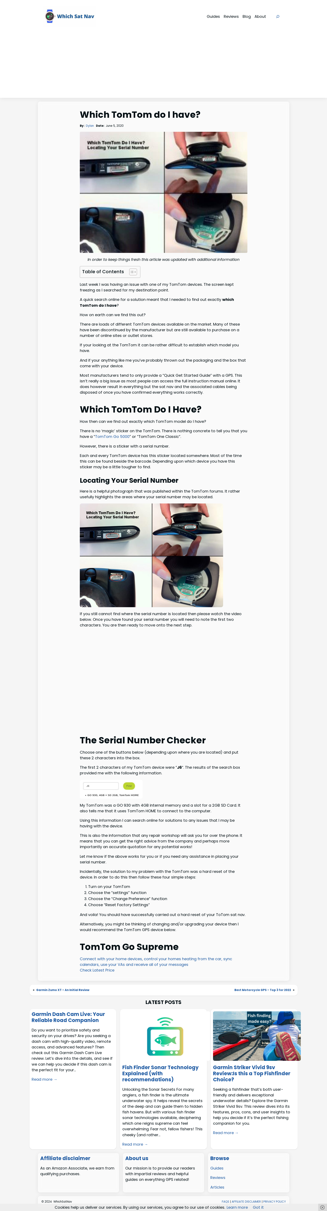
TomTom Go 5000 (112, 436)
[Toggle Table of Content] (131, 272)
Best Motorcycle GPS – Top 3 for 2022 (262, 990)
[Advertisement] (163, 66)
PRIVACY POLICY (274, 1202)
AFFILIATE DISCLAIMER (246, 1202)
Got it (258, 1207)
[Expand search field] (278, 16)
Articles (217, 1187)
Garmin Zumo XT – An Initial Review (62, 990)
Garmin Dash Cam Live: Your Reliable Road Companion (68, 1017)
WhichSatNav (62, 1202)
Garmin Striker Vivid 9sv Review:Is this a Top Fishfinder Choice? (251, 1074)
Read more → (44, 1079)
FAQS (225, 1202)
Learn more (237, 1207)
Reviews (217, 1177)
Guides (217, 1168)
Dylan (90, 126)
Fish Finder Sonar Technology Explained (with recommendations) (160, 1074)
